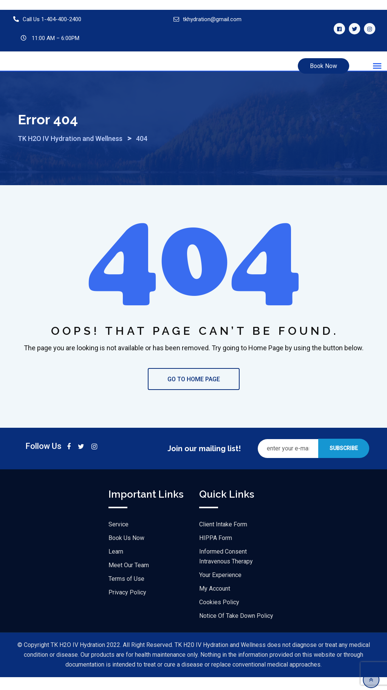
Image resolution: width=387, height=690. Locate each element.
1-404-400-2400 (61, 19)
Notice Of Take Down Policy (236, 628)
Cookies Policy (219, 615)
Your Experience (220, 587)
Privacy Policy (127, 605)
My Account (214, 601)
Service (118, 537)
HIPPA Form (215, 550)
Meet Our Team (128, 578)
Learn (115, 564)
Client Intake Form (223, 537)
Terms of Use (126, 591)
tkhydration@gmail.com (212, 19)
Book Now (323, 66)
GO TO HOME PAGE (193, 392)
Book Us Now (126, 550)
